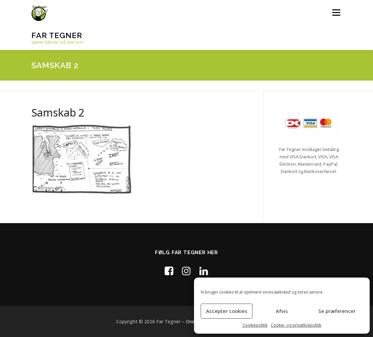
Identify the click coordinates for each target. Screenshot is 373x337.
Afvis (282, 311)
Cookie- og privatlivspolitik (296, 325)
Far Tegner (56, 35)
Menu (336, 12)
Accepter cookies (226, 311)
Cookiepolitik (254, 325)
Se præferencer (337, 311)
